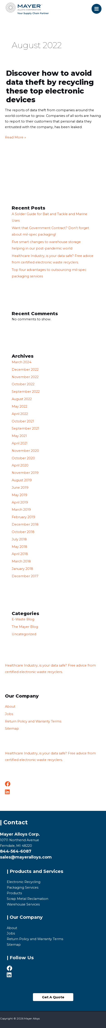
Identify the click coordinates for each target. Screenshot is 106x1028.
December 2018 (25, 524)
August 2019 (22, 480)
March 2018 (21, 561)
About (10, 707)
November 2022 (25, 377)
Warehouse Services (23, 904)
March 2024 (21, 362)
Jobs (9, 714)
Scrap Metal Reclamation (27, 899)
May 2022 (19, 406)
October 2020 (23, 458)
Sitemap (12, 729)
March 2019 (21, 510)
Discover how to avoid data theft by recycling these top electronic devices (50, 86)
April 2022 (20, 414)
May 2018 (19, 547)
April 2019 (20, 502)
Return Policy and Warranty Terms (33, 721)
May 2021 (19, 436)
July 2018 (19, 539)
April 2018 (20, 554)
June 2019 (20, 488)
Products (14, 893)
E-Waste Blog (23, 619)
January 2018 (22, 569)
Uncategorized (24, 634)
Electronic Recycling (23, 882)
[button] (53, 997)
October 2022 (23, 384)
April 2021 (20, 443)
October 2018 (23, 532)
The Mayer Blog (25, 627)
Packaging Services (22, 887)
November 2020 (25, 451)
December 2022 (25, 370)
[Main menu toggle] (96, 9)
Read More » (15, 137)
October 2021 (23, 421)
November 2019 (25, 473)
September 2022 (26, 392)
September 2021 (25, 428)
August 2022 (22, 399)
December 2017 (25, 576)
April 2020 (20, 465)
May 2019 (19, 495)
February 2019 (23, 517)
